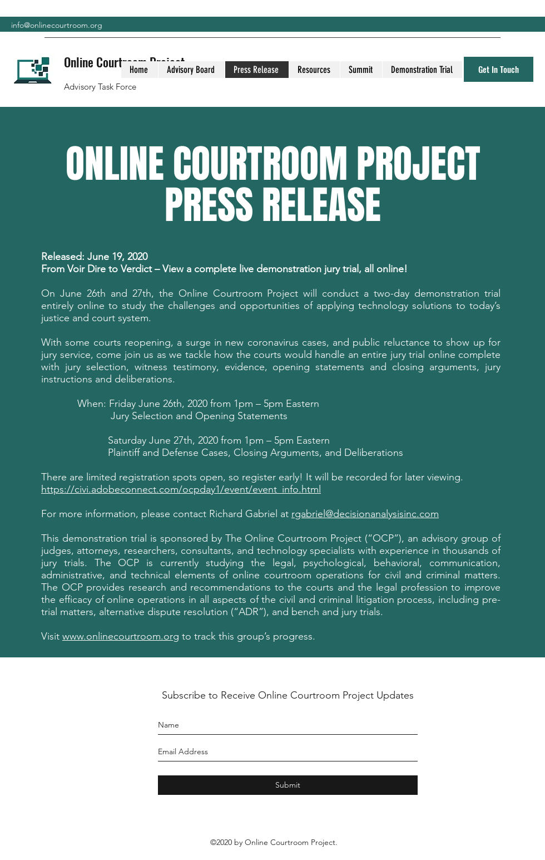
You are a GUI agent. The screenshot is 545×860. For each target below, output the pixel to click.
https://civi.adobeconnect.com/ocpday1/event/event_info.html (181, 489)
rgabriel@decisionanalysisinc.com (365, 514)
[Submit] (288, 785)
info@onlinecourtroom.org (56, 25)
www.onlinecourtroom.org (120, 636)
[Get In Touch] (498, 69)
